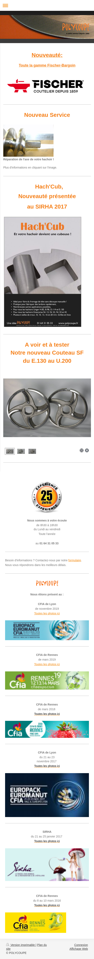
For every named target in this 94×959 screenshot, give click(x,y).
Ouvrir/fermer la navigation (47, 5)
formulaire (74, 560)
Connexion (81, 945)
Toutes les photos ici (47, 613)
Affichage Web (78, 948)
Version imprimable (21, 945)
